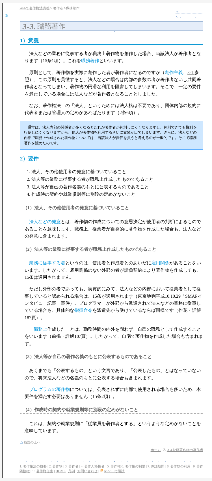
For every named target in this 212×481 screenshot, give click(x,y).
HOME (61, 471)
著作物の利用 (180, 466)
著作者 (73, 466)
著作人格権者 (94, 466)
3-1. (190, 72)
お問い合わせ (87, 471)
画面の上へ (31, 442)
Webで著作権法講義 (34, 8)
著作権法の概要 (35, 466)
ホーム (156, 450)
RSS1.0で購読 (114, 471)
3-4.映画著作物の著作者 (185, 450)
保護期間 (158, 466)
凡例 (71, 471)
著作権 (116, 466)
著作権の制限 (135, 466)
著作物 (57, 466)
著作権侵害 (44, 471)
